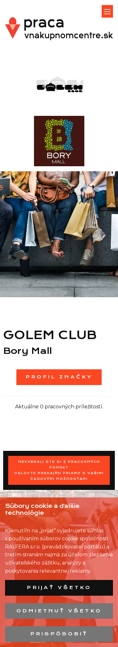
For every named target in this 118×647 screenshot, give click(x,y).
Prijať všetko (59, 587)
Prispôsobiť (59, 634)
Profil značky (59, 377)
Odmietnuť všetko (59, 611)
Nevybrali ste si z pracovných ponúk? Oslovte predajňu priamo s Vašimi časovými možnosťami (59, 470)
